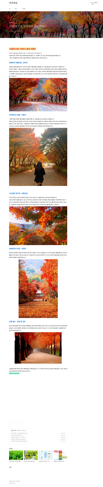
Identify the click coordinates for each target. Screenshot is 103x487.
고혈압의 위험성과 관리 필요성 (18, 439)
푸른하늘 (13, 3)
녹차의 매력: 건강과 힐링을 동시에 (19, 433)
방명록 (24, 9)
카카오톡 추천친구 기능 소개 (17, 437)
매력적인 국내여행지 (14, 373)
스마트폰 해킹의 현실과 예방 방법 (18, 441)
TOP (92, 481)
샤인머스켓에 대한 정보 (16, 435)
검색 (89, 3)
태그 (16, 9)
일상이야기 (13, 430)
